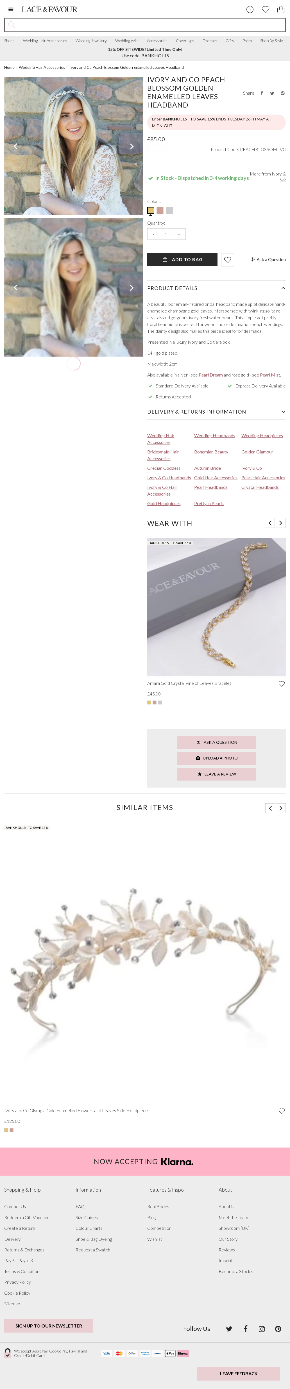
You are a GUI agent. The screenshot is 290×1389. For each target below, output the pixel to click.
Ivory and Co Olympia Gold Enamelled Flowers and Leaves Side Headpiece (76, 1110)
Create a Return (19, 1228)
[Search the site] (152, 25)
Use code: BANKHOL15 (145, 52)
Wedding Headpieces (262, 435)
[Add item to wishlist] (227, 260)
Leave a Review (216, 774)
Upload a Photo (216, 758)
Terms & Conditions (22, 1271)
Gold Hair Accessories (215, 477)
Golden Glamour (257, 451)
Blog (151, 1217)
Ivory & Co (279, 176)
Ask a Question (268, 259)
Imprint (226, 1260)
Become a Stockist (237, 1271)
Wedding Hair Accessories (45, 40)
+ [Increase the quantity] (178, 234)
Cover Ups (185, 40)
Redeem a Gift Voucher (26, 1217)
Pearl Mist (270, 374)
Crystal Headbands (260, 487)
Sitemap (12, 1303)
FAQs (81, 1206)
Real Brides (158, 1206)
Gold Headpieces (164, 503)
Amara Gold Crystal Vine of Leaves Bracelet (189, 683)
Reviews (227, 1249)
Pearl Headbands (211, 487)
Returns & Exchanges (24, 1249)
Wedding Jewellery (91, 40)
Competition (159, 1228)
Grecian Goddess (163, 468)
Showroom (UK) (234, 1228)
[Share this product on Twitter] (272, 93)
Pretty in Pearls (209, 503)
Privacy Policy (17, 1282)
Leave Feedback (239, 1373)
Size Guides (87, 1217)
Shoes (9, 40)
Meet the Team (233, 1217)
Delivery (12, 1239)
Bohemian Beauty (211, 451)
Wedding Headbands (214, 435)
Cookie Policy (17, 1293)
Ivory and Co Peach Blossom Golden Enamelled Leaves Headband (126, 67)
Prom (247, 40)
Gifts (230, 40)
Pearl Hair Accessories (263, 477)
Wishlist (154, 1239)
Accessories (157, 40)
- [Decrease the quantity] (154, 234)
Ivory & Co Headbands (169, 477)
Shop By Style (271, 40)
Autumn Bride (207, 468)
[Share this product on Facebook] (262, 93)
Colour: (154, 201)
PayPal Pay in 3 (18, 1260)
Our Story (228, 1239)
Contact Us (15, 1206)
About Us (227, 1206)
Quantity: (156, 222)
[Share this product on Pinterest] (283, 93)
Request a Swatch (93, 1249)
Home (9, 67)
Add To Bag (182, 259)
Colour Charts (89, 1228)
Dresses (210, 40)
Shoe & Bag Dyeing (94, 1239)
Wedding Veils (127, 40)
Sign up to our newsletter (48, 1325)
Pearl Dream (211, 374)
